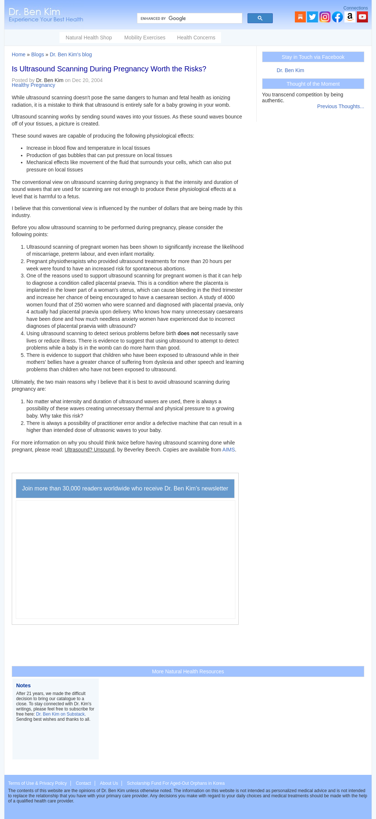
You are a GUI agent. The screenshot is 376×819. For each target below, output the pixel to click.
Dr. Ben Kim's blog (71, 54)
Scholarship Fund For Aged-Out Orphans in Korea (176, 783)
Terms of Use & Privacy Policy (37, 783)
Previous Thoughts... (340, 106)
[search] (189, 18)
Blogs (37, 54)
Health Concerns (196, 37)
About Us (109, 783)
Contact (83, 783)
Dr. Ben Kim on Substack (60, 714)
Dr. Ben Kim (290, 70)
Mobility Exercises (144, 37)
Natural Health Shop (89, 37)
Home (18, 54)
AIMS (229, 450)
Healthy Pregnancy (33, 85)
